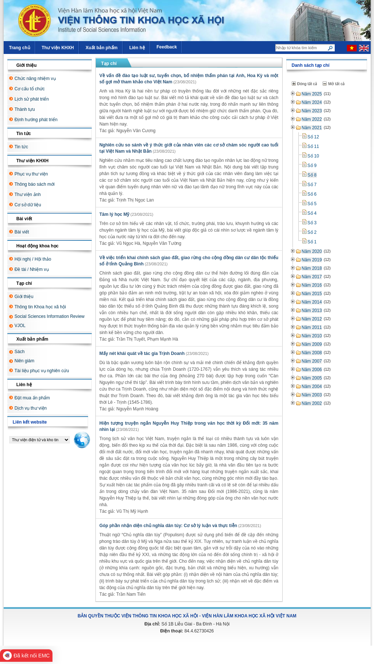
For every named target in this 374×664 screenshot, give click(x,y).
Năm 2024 (312, 102)
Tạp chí (109, 63)
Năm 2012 (312, 319)
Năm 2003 (312, 395)
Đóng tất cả (307, 83)
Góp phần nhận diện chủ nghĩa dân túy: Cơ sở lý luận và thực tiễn (168, 525)
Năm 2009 (312, 344)
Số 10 (313, 156)
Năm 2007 (312, 361)
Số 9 (312, 165)
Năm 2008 (312, 352)
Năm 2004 (312, 386)
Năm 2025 (312, 94)
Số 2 (312, 232)
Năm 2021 (312, 127)
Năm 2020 (312, 251)
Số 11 (313, 146)
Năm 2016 (312, 285)
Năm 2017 (312, 276)
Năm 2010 (312, 335)
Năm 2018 (312, 268)
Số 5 (312, 203)
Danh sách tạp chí (311, 65)
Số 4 (312, 213)
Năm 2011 (312, 327)
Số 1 (312, 241)
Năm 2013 (312, 310)
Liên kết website (30, 422)
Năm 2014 (312, 302)
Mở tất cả (336, 83)
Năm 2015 (312, 293)
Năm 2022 (312, 119)
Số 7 (312, 184)
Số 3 (312, 222)
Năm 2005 (312, 378)
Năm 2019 (312, 259)
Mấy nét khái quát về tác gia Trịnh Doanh (142, 353)
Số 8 (312, 175)
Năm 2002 (312, 403)
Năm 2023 (312, 110)
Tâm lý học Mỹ (114, 214)
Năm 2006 (312, 369)
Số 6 (312, 194)
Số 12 (313, 136)
